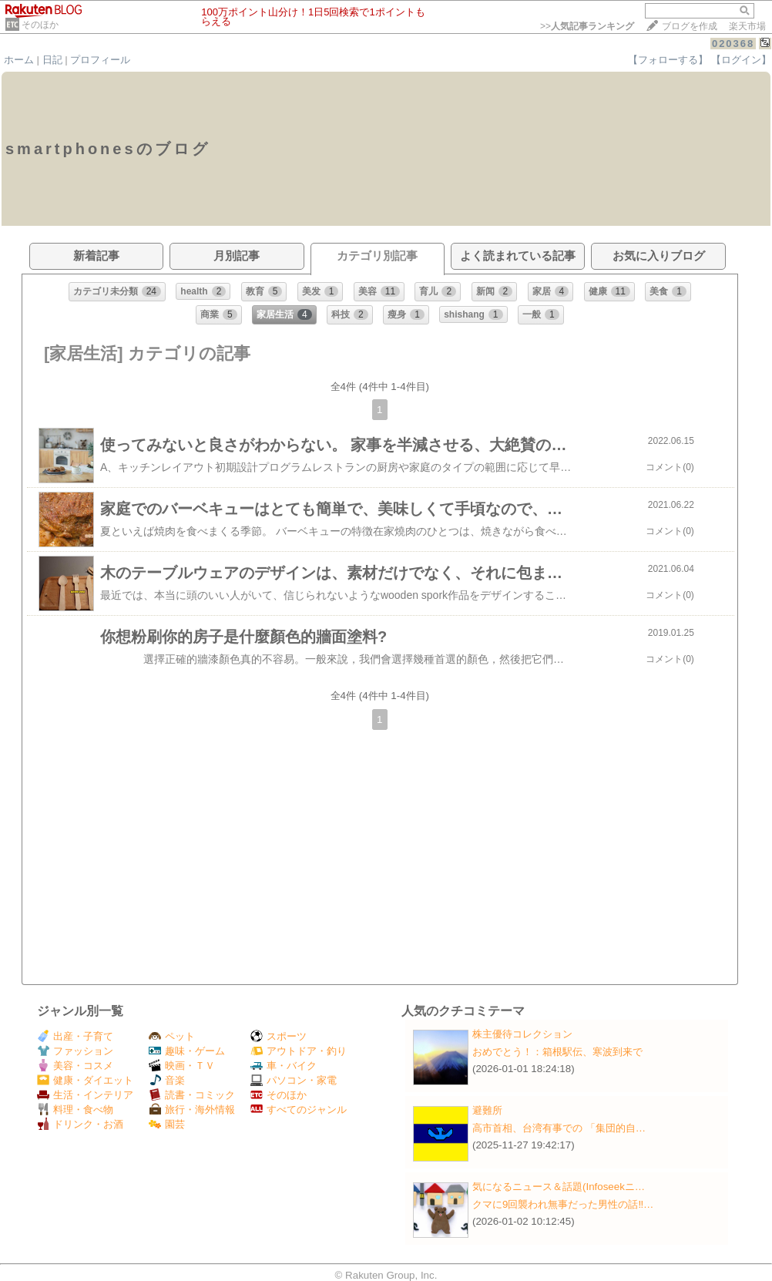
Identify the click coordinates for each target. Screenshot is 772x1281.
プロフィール (100, 60)
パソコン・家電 (293, 1080)
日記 (52, 60)
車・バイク (283, 1065)
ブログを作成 (689, 26)
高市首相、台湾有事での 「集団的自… (559, 1128)
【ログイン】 (741, 60)
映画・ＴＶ (182, 1065)
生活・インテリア (85, 1095)
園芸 (167, 1124)
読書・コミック (192, 1095)
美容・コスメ (75, 1065)
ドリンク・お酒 (80, 1124)
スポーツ (278, 1036)
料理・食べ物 (75, 1109)
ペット (172, 1036)
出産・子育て (75, 1036)
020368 (733, 43)
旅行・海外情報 (192, 1109)
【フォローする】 (668, 60)
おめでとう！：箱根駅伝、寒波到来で (557, 1051)
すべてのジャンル (298, 1109)
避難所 (487, 1110)
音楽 (167, 1080)
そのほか (40, 24)
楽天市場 (747, 26)
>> (587, 26)
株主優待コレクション (522, 1034)
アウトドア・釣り (298, 1051)
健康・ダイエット (85, 1080)
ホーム (19, 60)
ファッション (75, 1051)
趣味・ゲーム (187, 1051)
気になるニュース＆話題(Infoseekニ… (558, 1186)
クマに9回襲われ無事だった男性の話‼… (562, 1204)
